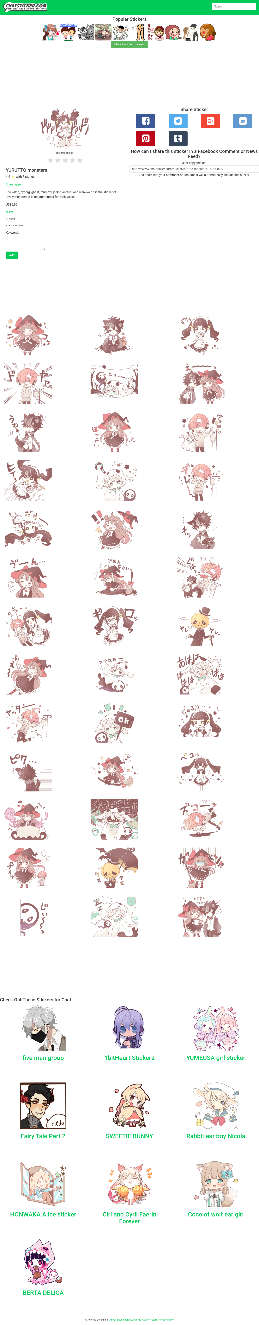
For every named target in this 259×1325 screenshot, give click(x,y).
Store (154, 1319)
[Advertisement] (116, 80)
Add (12, 255)
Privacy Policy (166, 1319)
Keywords (135, 1319)
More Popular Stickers (129, 44)
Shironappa (13, 184)
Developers (123, 1319)
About (113, 1319)
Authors (146, 1319)
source (9, 211)
